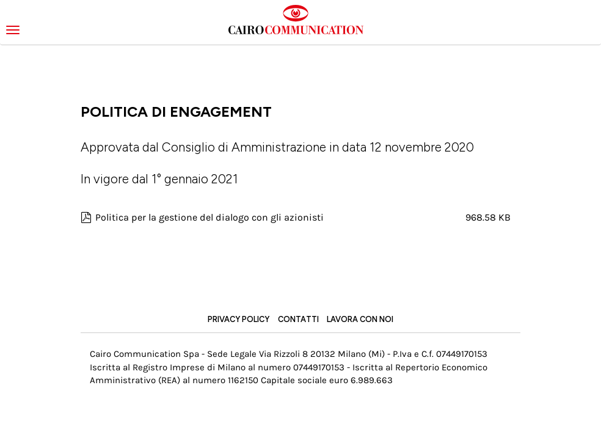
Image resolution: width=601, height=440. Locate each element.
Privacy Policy (238, 319)
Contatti (298, 319)
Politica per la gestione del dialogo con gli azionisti (209, 217)
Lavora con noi (360, 319)
